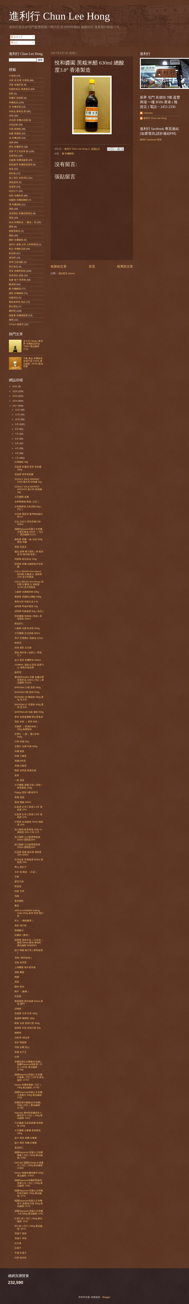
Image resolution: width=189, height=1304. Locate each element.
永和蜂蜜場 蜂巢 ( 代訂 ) (26, 501)
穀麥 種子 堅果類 (17, 280)
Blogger (106, 1297)
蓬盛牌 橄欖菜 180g (24, 1018)
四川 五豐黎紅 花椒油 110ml (28, 638)
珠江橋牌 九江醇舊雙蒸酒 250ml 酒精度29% (27, 845)
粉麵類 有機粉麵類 (18, 200)
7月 (17, 434)
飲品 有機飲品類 (17, 248)
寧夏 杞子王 (20, 1052)
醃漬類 (12, 284)
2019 (15, 396)
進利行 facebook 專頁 (151, 139)
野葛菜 (17, 886)
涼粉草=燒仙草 (22, 1037)
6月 (17, 438)
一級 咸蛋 (19, 780)
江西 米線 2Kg (21, 741)
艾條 (16, 876)
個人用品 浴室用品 (18, 177)
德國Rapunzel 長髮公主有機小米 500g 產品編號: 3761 (28, 1212)
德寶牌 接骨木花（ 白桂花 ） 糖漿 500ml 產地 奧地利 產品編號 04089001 (29, 943)
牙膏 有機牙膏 (16, 84)
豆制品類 (13, 124)
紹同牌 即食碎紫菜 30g (26, 606)
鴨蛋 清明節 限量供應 (25, 770)
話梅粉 (17, 1008)
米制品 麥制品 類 (17, 111)
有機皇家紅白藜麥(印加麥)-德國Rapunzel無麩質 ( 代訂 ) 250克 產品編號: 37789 (28, 1065)
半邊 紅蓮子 (20, 1253)
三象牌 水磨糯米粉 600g (26, 592)
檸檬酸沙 (19, 930)
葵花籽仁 (19, 1147)
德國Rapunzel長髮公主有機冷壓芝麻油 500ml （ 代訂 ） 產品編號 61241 (28, 532)
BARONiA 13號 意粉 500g (27, 687)
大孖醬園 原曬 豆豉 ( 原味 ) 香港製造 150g (28, 786)
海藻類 (12, 186)
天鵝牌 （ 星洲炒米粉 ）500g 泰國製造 (26, 727)
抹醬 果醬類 (15, 133)
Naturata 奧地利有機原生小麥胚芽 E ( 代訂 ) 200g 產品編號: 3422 (28, 1115)
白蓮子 (17, 1248)
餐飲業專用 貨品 (17, 302)
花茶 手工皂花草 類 (18, 151)
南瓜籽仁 (19, 623)
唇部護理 (13, 182)
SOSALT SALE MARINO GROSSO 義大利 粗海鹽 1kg (28, 489)
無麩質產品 (14, 231)
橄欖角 (17, 1032)
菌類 (11, 235)
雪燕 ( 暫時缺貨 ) (22, 957)
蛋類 (11, 217)
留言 (14, 42)
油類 (11, 142)
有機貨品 (13, 102)
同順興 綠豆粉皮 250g (25, 559)
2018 (15, 401)
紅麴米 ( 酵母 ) (21, 935)
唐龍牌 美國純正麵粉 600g (27, 596)
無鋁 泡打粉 (20, 925)
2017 (15, 405)
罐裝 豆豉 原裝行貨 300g (26, 1023)
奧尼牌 (12, 257)
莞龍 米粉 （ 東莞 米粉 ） (27, 721)
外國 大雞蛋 (20, 756)
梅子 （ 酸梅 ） (22, 991)
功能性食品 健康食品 (19, 89)
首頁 (92, 266)
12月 (17, 409)
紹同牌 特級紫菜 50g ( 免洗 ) (28, 611)
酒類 (11, 209)
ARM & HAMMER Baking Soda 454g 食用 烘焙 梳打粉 (28, 913)
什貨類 (12, 75)
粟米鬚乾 (19, 901)
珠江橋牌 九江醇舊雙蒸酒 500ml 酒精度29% (27, 838)
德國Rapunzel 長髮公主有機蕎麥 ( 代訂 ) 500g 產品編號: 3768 (28, 1155)
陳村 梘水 (19, 986)
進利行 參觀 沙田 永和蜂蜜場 (23, 244)
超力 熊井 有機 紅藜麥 (25, 1142)
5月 (17, 443)
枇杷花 (17, 642)
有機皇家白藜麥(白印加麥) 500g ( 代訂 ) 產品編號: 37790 (27, 1105)
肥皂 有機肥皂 (16, 146)
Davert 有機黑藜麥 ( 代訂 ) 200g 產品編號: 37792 (27, 1086)
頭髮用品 (13, 297)
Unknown (148, 113)
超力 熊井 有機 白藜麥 (25, 1138)
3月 (17, 453)
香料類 (12, 173)
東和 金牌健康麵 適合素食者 (28, 717)
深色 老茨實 (20, 962)
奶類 (11, 93)
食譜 (11, 169)
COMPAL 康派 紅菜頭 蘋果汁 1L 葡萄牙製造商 (29, 666)
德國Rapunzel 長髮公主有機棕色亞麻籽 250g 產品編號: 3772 (28, 1193)
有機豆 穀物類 (16, 98)
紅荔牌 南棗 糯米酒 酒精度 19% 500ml (27, 853)
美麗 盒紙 (19, 797)
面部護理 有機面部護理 (20, 164)
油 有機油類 (15, 138)
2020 (15, 391)
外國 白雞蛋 (20, 765)
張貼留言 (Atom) (66, 273)
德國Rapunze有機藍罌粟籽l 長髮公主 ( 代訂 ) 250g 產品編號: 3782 (28, 1183)
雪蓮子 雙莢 (20, 1233)
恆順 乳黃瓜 (20, 547)
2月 (17, 458)
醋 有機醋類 (68, 153)
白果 (16, 1056)
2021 (15, 386)
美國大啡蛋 (20, 761)
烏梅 (16, 896)
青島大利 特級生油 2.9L (26, 601)
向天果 (17, 1243)
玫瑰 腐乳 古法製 (23, 647)
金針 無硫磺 (20, 1042)
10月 (17, 419)
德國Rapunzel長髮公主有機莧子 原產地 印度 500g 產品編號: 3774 (28, 1203)
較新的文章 (59, 266)
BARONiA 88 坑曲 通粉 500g (28, 712)
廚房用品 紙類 (16, 275)
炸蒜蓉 (17, 996)
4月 (17, 448)
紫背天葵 (19, 881)
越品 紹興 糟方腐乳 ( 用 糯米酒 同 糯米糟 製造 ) (28, 552)
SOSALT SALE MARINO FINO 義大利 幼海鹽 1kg (28, 480)
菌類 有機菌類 (16, 240)
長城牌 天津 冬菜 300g (25, 1013)
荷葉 (16, 981)
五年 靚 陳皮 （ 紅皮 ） (26, 872)
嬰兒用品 (13, 306)
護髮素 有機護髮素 (18, 315)
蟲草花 (17, 672)
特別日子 (13, 191)
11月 (17, 414)
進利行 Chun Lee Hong (59, 16)
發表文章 (17, 37)
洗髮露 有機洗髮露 (18, 160)
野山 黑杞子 (20, 867)
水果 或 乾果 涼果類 (19, 80)
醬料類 (12, 311)
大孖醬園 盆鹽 (21, 496)
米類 (11, 115)
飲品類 (12, 253)
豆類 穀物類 (15, 129)
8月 (17, 429)
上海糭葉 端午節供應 (25, 967)
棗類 (11, 226)
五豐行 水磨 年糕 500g (25, 746)
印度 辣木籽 (20, 1257)
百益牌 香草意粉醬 (23, 474)
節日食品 (13, 266)
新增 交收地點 (16, 262)
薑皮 (16, 905)
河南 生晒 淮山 (21, 1047)
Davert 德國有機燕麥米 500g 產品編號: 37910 (28, 1174)
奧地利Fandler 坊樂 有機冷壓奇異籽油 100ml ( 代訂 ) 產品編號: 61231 (29, 680)
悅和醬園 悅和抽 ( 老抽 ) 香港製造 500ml (28, 617)
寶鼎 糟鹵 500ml (22, 802)
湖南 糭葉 (19, 972)
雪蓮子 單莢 (20, 1238)
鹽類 (11, 319)
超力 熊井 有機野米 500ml (27, 660)
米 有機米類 (15, 107)
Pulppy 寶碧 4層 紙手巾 (26, 792)
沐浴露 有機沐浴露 (18, 120)
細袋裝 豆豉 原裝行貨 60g (27, 1028)
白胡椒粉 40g (21, 462)
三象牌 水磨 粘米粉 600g (26, 628)
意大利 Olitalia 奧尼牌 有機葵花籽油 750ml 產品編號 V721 (33, 345)
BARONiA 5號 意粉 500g (26, 692)
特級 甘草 (19, 891)
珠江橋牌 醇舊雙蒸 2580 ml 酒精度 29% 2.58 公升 (28, 830)
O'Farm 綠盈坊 (16, 324)
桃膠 (16, 977)
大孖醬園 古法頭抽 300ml (27, 633)
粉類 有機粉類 (16, 195)
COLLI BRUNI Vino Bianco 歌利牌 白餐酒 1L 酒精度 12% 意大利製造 (28, 574)
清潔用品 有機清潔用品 (20, 213)
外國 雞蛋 (19, 751)
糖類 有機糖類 (16, 293)
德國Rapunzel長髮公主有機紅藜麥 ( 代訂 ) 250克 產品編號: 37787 (29, 1077)
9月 (17, 424)
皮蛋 (16, 775)
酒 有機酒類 (15, 204)
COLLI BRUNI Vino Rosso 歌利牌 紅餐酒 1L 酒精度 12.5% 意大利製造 (29, 584)
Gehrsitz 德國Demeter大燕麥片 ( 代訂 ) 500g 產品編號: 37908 (28, 1165)
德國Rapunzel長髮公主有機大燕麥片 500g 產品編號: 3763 (28, 1095)
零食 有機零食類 (17, 271)
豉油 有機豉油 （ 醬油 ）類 (22, 222)
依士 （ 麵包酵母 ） (24, 920)
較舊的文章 (125, 266)
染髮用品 (13, 155)
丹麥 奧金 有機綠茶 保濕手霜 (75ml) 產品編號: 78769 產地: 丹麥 (33, 362)
